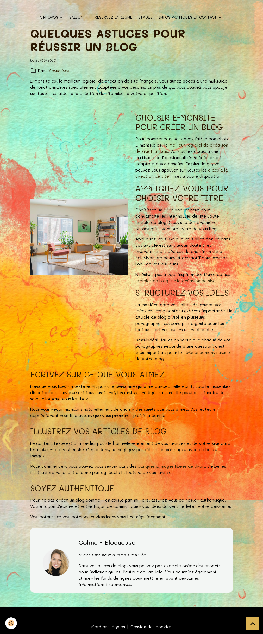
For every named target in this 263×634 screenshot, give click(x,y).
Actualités (59, 70)
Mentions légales (108, 626)
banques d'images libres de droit (171, 466)
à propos (49, 17)
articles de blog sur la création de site (175, 280)
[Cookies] (11, 623)
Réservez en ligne (113, 17)
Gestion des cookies (151, 626)
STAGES (146, 17)
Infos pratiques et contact (188, 17)
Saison (77, 17)
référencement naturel (207, 352)
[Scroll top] (252, 623)
